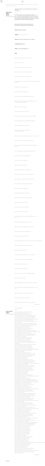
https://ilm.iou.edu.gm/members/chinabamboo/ (23, 346)
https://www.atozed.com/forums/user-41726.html (24, 348)
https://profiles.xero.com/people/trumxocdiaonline (24, 293)
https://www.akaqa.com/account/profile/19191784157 (24, 335)
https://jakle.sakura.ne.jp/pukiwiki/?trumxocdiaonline (24, 179)
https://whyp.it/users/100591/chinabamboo (22, 412)
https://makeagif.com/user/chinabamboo (22, 329)
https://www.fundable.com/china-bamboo (22, 397)
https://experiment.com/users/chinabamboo (23, 383)
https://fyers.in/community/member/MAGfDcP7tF (24, 415)
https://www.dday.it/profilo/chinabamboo (22, 327)
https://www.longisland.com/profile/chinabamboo (24, 328)
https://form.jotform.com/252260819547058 (23, 155)
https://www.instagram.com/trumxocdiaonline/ (23, 67)
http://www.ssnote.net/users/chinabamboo (22, 443)
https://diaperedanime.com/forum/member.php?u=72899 (25, 334)
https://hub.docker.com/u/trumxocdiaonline (23, 231)
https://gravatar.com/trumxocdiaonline (22, 111)
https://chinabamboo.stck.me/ (20, 450)
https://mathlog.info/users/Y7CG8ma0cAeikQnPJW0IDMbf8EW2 (26, 422)
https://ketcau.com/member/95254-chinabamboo (24, 325)
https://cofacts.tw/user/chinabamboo (21, 445)
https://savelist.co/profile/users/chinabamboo (23, 356)
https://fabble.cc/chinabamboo (20, 376)
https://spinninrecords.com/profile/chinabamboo (24, 414)
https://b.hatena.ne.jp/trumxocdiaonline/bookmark (24, 140)
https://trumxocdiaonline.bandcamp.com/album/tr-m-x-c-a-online (27, 135)
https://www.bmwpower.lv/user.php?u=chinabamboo (24, 370)
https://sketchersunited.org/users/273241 (22, 437)
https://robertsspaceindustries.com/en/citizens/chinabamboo (26, 417)
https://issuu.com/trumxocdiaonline (21, 160)
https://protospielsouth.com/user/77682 (22, 410)
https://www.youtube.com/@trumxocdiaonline (23, 71)
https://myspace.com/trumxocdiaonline (22, 207)
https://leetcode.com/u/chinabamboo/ (22, 385)
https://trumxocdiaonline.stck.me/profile (22, 193)
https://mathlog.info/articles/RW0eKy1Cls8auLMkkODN (25, 423)
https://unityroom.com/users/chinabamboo (23, 419)
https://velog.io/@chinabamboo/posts (21, 313)
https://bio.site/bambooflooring (20, 447)
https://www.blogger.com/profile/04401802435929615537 (25, 120)
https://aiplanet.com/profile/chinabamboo (22, 433)
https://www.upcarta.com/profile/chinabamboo (23, 449)
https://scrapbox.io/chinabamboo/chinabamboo (23, 402)
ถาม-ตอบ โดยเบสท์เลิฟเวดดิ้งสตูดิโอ (18, 4)
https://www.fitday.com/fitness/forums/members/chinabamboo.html (27, 331)
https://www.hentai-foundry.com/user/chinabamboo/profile (25, 321)
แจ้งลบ (16, 12)
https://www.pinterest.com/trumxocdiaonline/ (23, 76)
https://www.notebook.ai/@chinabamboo (22, 444)
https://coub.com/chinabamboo (32, 450)
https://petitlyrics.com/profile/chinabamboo (23, 352)
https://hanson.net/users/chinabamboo (22, 405)
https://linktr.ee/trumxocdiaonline (21, 165)
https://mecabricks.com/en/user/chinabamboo (23, 338)
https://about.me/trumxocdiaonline (21, 268)
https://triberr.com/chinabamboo (21, 358)
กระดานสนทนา (8, 4)
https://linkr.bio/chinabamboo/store (21, 440)
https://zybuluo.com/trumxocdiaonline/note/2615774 (24, 96)
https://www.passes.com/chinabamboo (22, 431)
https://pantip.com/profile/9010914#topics (22, 429)
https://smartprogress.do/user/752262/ (22, 441)
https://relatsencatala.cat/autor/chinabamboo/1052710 (25, 317)
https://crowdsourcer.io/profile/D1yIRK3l (27, 355)
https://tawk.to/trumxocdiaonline (21, 250)
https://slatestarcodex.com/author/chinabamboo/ (24, 403)
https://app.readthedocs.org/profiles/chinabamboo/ (24, 362)
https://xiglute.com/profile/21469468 (21, 364)
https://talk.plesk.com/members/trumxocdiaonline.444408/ (25, 116)
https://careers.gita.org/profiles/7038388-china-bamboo (25, 395)
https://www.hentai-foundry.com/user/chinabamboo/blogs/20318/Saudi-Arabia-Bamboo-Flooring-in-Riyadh (25, 323)
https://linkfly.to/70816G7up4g (20, 435)
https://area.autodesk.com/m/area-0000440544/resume (25, 273)
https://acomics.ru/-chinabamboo (31, 324)
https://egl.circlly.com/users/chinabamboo (22, 378)
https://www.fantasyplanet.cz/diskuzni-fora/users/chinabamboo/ (26, 388)
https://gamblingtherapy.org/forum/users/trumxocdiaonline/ (26, 282)
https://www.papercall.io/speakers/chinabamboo (23, 436)
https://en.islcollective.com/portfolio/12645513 (23, 314)
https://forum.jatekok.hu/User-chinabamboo (23, 332)
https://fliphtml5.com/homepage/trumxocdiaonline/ (24, 226)
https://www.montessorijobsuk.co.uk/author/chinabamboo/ (25, 330)
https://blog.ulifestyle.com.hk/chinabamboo (23, 426)
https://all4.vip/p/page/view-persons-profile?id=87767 (24, 394)
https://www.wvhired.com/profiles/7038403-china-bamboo (25, 393)
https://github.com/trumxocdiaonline (21, 87)
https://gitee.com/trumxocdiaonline (21, 264)
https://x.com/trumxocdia (19, 62)
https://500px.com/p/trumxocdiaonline (22, 236)
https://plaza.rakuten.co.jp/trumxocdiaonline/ (23, 169)
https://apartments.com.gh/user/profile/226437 (23, 312)
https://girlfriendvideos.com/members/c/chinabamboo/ (25, 365)
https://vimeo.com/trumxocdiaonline (21, 91)
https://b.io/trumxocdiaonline (20, 278)
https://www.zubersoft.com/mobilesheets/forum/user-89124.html (26, 408)
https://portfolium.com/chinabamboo (21, 451)
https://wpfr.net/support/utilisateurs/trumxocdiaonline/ (25, 254)
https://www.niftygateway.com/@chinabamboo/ (23, 409)
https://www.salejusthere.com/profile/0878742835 (24, 259)
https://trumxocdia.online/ (23, 34)
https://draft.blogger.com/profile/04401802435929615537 (25, 151)
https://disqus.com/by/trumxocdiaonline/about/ (23, 197)
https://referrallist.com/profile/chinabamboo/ (26, 316)
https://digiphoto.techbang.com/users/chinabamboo (24, 366)
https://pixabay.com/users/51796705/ (21, 211)
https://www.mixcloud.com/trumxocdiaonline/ (23, 222)
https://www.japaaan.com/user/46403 (21, 371)
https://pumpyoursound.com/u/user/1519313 (23, 386)
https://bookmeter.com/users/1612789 (22, 434)
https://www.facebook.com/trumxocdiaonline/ (23, 57)
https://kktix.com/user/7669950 (20, 336)
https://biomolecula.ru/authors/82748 (21, 438)
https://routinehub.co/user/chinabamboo (22, 427)
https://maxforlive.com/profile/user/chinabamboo (24, 369)
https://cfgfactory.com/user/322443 (21, 357)
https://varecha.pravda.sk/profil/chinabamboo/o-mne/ (24, 398)
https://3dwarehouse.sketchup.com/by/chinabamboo (24, 424)
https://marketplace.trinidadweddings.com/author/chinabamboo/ (27, 363)
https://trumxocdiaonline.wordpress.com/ (22, 125)
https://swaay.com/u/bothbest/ (20, 442)
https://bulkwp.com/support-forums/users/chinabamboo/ (25, 413)
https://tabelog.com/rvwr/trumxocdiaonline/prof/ (24, 245)
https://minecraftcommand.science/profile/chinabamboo (25, 379)
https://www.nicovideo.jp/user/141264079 (22, 297)
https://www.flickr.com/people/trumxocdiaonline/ (24, 183)
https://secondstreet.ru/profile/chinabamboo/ (23, 345)
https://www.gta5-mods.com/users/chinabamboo (24, 390)
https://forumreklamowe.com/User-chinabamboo (29, 381)
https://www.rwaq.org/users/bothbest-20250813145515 (25, 407)
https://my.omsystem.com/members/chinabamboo (24, 384)
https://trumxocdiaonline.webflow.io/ (21, 188)
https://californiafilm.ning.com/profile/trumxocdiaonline (25, 302)
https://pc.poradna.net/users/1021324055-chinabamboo (25, 360)
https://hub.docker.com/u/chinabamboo (22, 428)
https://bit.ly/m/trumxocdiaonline (21, 106)
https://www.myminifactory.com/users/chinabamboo (24, 448)
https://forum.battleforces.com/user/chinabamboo (24, 341)
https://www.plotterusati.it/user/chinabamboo (23, 337)
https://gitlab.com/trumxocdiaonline (21, 202)
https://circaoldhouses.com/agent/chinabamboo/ (24, 359)
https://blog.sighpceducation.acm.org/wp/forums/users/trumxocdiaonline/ (28, 240)
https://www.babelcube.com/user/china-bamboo (23, 374)
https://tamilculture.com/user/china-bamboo (23, 430)
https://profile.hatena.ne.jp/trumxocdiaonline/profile (24, 174)
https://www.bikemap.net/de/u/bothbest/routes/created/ (25, 344)
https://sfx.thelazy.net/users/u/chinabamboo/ (23, 387)
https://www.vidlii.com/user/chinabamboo (22, 339)
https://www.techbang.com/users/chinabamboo (23, 367)
